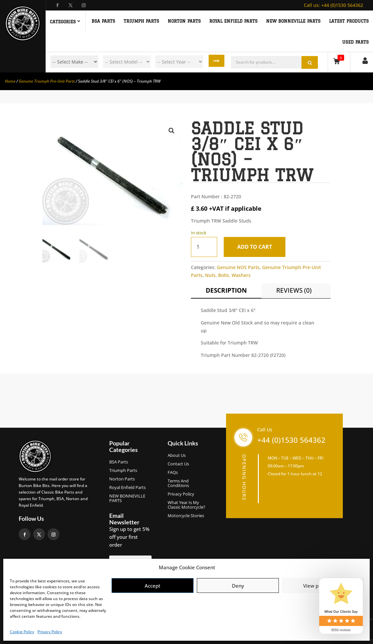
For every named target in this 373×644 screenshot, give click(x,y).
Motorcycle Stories (186, 515)
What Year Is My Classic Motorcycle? (186, 505)
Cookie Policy (22, 631)
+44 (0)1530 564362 (333, 5)
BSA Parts (118, 462)
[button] (171, 131)
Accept (152, 585)
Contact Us (178, 464)
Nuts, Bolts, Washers (228, 275)
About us (177, 455)
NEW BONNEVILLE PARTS (293, 21)
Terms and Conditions (178, 483)
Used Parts (355, 42)
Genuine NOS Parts (238, 267)
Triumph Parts (123, 470)
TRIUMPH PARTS (141, 21)
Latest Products (349, 21)
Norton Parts (122, 479)
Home (10, 81)
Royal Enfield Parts (127, 487)
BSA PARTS (103, 21)
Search (218, 61)
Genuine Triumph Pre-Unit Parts (47, 81)
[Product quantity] (204, 247)
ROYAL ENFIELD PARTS (233, 21)
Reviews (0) (294, 290)
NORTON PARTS (184, 21)
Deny (238, 585)
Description (226, 290)
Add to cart (256, 246)
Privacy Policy (49, 631)
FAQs (173, 472)
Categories (63, 21)
